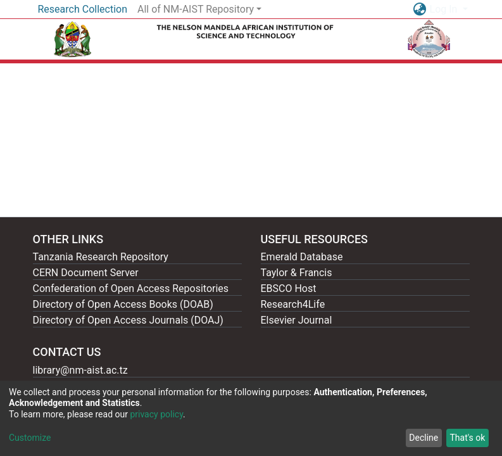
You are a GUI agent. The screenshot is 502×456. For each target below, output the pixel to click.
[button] (420, 9)
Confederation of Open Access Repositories (131, 288)
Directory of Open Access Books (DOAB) (123, 304)
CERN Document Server (86, 273)
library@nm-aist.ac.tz (80, 370)
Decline (423, 438)
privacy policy (156, 414)
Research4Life (293, 304)
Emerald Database (302, 257)
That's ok (467, 438)
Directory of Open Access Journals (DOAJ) (128, 320)
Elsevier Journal (296, 320)
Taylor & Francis (296, 273)
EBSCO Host (289, 288)
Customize (30, 438)
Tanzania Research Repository (100, 257)
